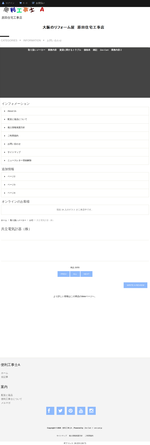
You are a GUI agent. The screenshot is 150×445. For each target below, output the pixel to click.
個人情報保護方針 (14, 127)
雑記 (95, 50)
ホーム (4, 220)
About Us (10, 111)
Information (32, 40)
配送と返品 (7, 395)
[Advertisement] (75, 76)
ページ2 (9, 176)
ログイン (8, 3)
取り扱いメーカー (18, 220)
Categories (9, 40)
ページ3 (9, 185)
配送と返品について (15, 119)
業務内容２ (116, 50)
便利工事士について (11, 399)
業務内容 (52, 50)
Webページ (87, 296)
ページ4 (9, 193)
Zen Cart (104, 50)
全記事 (4, 377)
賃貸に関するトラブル (70, 50)
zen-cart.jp (98, 428)
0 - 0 (23, 3)
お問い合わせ (54, 40)
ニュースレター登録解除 (17, 160)
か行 (31, 220)
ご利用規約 (11, 136)
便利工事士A (67, 428)
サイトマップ (12, 152)
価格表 (87, 50)
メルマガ (5, 402)
